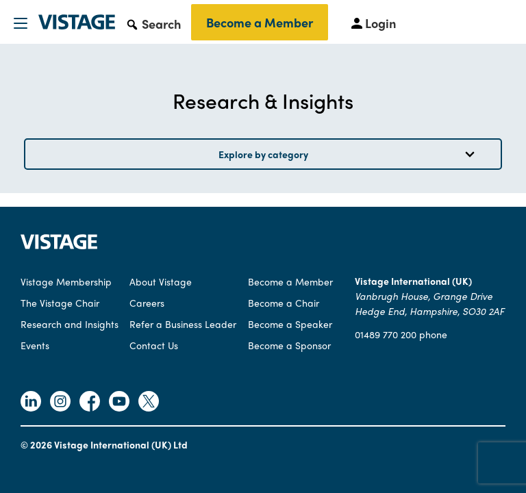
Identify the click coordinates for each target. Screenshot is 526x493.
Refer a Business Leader (182, 324)
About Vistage (160, 281)
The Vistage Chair (60, 302)
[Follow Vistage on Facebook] (89, 403)
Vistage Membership (66, 281)
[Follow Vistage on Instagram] (60, 403)
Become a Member (259, 22)
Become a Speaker (290, 324)
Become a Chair (283, 302)
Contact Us (153, 345)
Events (35, 345)
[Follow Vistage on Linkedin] (31, 403)
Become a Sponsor (289, 345)
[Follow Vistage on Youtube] (119, 403)
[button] (153, 23)
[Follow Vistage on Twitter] (148, 403)
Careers (146, 302)
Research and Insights (69, 324)
